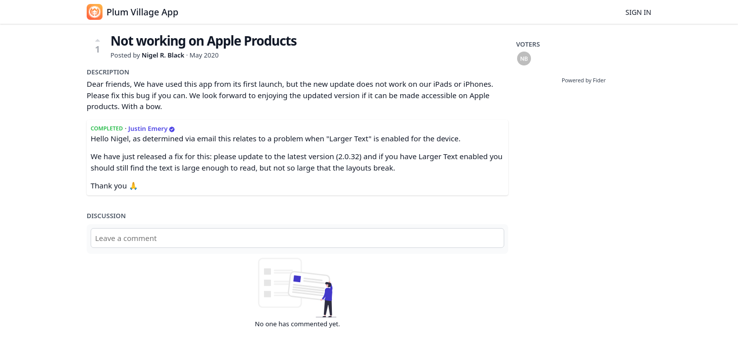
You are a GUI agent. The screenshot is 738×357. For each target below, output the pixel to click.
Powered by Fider (584, 80)
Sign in (638, 12)
